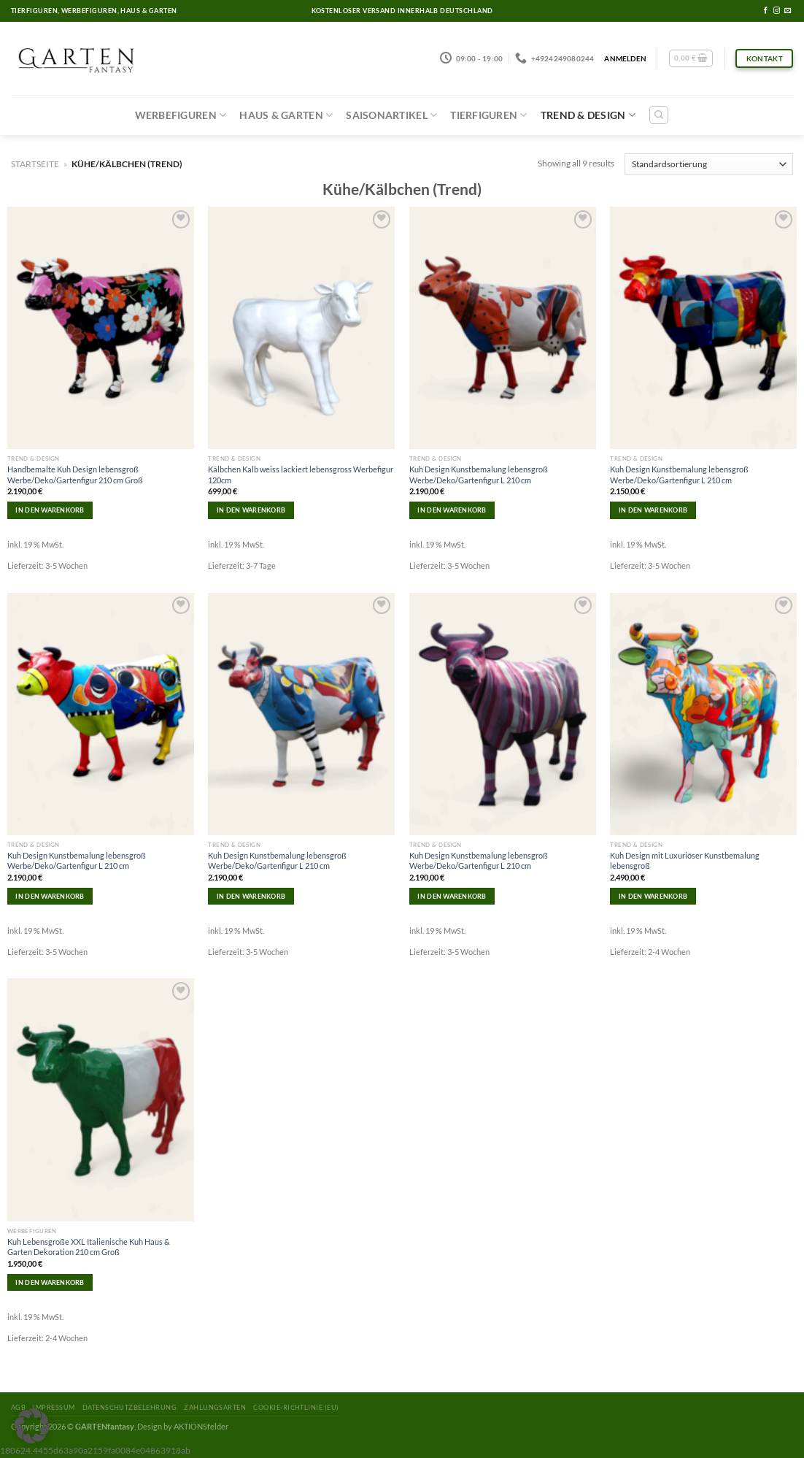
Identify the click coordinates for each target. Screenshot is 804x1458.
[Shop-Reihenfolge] (709, 164)
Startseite (35, 163)
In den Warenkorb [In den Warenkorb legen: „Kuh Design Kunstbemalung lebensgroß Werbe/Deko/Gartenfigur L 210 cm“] (451, 510)
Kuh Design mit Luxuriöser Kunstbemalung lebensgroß (684, 860)
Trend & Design (588, 115)
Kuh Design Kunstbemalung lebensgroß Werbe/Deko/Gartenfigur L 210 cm (478, 474)
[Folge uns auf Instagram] (776, 11)
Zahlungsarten (215, 1407)
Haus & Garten (286, 115)
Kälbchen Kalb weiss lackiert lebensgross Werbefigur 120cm (300, 474)
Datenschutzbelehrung (129, 1407)
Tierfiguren (488, 115)
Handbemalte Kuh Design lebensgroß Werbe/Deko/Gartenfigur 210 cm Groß (75, 474)
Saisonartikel (391, 115)
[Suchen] (658, 115)
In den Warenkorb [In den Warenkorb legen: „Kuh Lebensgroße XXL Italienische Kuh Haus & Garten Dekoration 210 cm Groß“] (49, 1282)
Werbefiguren (181, 115)
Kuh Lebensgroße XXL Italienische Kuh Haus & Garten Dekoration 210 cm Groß (88, 1246)
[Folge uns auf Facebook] (765, 11)
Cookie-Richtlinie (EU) (296, 1407)
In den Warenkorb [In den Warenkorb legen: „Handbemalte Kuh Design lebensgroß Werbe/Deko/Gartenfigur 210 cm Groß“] (49, 510)
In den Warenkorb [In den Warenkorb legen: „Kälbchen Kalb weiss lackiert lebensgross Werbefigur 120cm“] (251, 510)
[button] (32, 1426)
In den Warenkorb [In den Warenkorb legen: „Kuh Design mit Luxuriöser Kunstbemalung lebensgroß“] (653, 896)
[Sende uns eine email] (787, 11)
